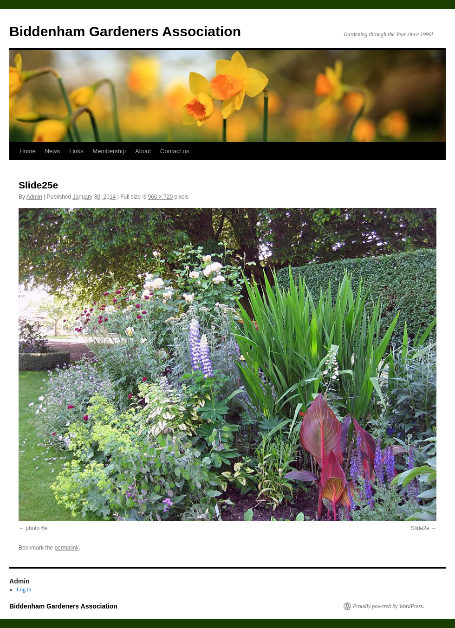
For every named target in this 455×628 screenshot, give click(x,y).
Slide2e (420, 528)
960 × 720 (160, 197)
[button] (227, 364)
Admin (34, 197)
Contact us (174, 151)
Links (76, 151)
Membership (109, 151)
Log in (24, 589)
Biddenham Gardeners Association (125, 31)
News (52, 151)
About (143, 151)
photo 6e (36, 528)
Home (28, 151)
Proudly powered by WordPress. (388, 606)
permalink (66, 547)
